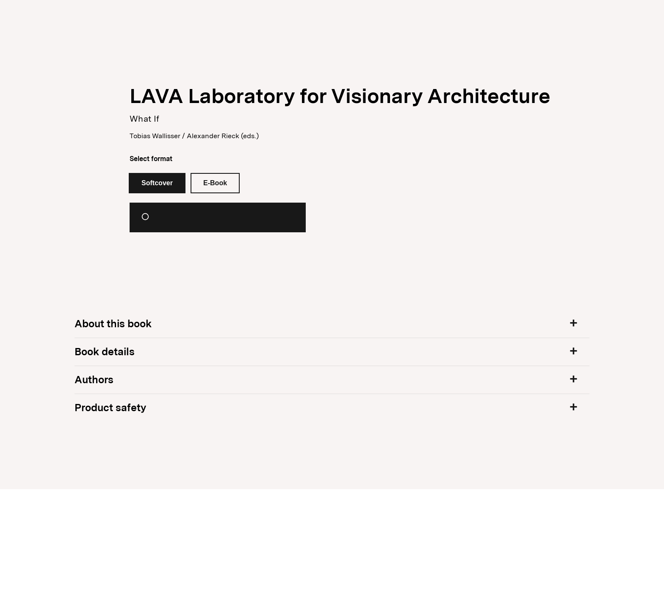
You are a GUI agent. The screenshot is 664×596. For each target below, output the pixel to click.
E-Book (215, 183)
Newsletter (539, 17)
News (111, 17)
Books (76, 17)
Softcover (157, 183)
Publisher (155, 17)
